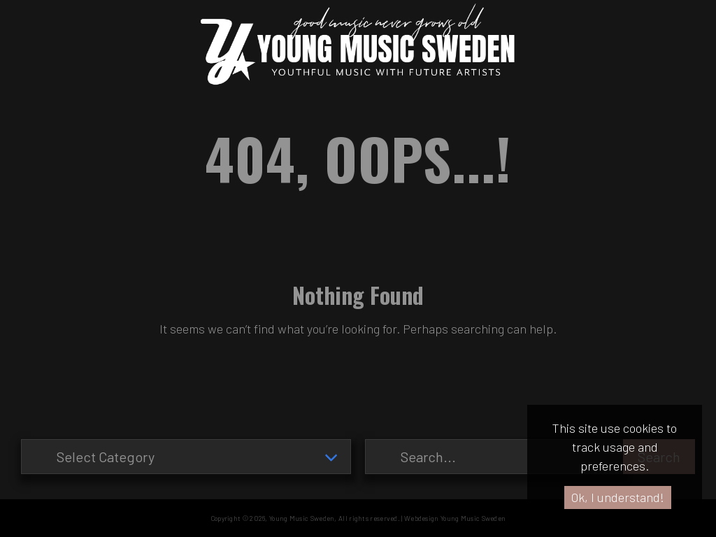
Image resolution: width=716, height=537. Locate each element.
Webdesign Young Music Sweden (455, 518)
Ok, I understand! (617, 497)
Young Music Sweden (301, 518)
